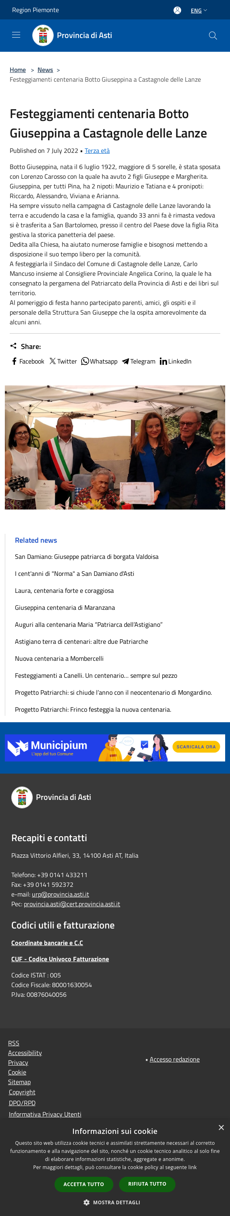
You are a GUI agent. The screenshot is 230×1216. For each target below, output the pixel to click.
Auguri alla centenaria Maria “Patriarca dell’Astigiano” (89, 624)
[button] (115, 1202)
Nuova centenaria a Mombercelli (59, 658)
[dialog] (115, 1167)
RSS (13, 1043)
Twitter (62, 361)
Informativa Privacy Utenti (45, 1114)
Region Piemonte (35, 10)
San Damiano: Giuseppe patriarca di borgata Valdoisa (87, 556)
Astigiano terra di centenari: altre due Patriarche (81, 641)
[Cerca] (213, 35)
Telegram (138, 361)
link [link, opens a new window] (192, 1167)
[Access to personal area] (177, 10)
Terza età (97, 150)
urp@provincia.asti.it (60, 894)
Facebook (27, 361)
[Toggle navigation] (16, 35)
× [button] (221, 1128)
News (45, 69)
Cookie (17, 1072)
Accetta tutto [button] (84, 1184)
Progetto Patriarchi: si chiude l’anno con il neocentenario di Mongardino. (113, 692)
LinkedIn (175, 361)
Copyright (22, 1092)
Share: (25, 346)
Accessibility (25, 1052)
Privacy (18, 1062)
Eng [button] (200, 10)
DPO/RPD (22, 1103)
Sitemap (19, 1082)
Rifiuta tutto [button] (147, 1183)
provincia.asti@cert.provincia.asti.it (72, 904)
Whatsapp (98, 361)
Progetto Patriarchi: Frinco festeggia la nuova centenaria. (93, 709)
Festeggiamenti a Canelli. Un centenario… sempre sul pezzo (96, 675)
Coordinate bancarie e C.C (47, 942)
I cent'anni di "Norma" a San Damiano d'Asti (74, 573)
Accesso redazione (175, 1059)
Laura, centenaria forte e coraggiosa (64, 590)
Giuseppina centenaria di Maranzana (65, 607)
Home (18, 69)
